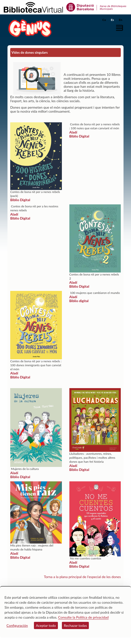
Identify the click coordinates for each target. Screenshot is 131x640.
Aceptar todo (46, 625)
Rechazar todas (75, 625)
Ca (104, 20)
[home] (29, 28)
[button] (120, 28)
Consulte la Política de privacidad (83, 617)
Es (112, 20)
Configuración (17, 625)
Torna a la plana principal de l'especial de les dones (82, 577)
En (120, 20)
